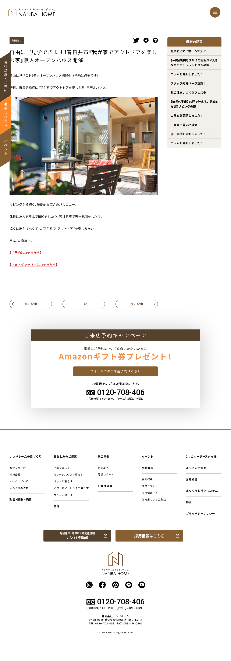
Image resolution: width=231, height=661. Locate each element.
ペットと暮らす (63, 481)
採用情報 (149, 492)
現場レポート (106, 474)
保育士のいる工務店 (154, 499)
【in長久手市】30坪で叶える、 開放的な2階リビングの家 (194, 103)
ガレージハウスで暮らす (68, 474)
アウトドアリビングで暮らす (71, 488)
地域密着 (15, 474)
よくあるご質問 (196, 468)
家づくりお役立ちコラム (202, 491)
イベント (147, 456)
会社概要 (147, 479)
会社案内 (147, 468)
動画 (189, 502)
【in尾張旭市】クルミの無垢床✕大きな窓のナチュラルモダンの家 (194, 62)
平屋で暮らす (62, 467)
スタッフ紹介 (150, 486)
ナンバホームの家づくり (26, 456)
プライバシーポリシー (200, 514)
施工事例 (103, 456)
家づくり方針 (18, 467)
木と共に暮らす (63, 495)
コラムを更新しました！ (186, 74)
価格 (57, 506)
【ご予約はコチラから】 (26, 252)
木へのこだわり (19, 481)
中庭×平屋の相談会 (184, 125)
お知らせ (192, 479)
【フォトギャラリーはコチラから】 (33, 264)
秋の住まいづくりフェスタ (188, 92)
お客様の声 (105, 486)
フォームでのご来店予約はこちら (115, 371)
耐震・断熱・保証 (20, 499)
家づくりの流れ (19, 488)
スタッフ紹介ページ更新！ (188, 83)
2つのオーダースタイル (201, 456)
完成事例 (103, 467)
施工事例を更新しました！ (188, 134)
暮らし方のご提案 (65, 456)
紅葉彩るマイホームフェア (188, 51)
